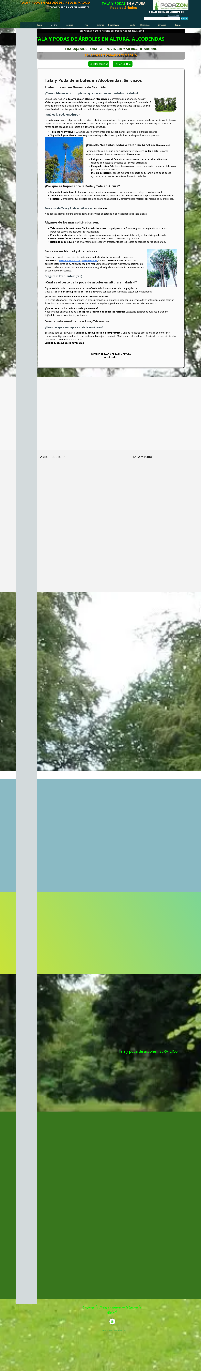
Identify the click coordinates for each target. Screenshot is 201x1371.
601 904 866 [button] (173, 15)
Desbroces (145, 24)
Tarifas (178, 24)
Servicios (162, 24)
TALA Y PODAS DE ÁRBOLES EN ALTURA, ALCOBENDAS (100, 39)
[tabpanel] (171, 15)
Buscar (184, 18)
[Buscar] (162, 18)
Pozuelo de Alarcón (69, 260)
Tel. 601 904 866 (151, 63)
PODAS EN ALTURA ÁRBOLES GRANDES (69, 7)
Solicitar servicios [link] (70, 63)
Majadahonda (89, 260)
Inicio (39, 24)
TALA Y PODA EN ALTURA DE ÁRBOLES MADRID (55, 2)
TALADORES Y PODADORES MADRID (169, 55)
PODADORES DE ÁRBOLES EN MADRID (166, 12)
